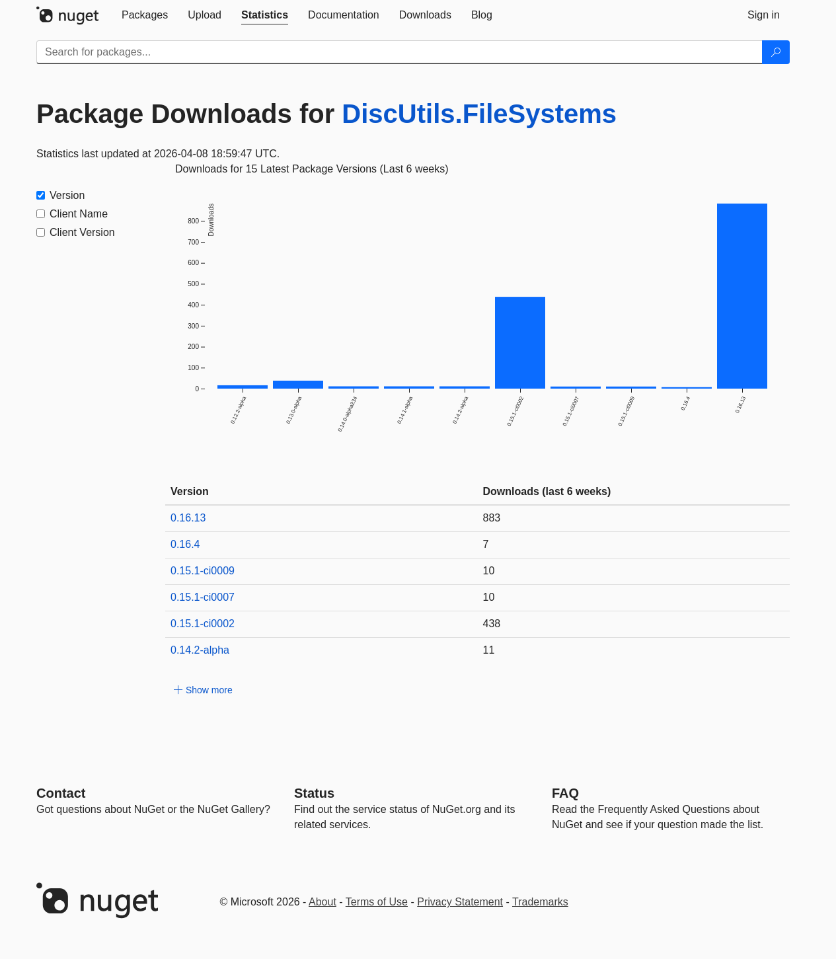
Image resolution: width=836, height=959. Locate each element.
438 (492, 623)
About (322, 901)
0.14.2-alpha (200, 650)
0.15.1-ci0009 (203, 570)
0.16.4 (185, 544)
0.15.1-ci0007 (203, 597)
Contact (60, 793)
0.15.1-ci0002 (203, 623)
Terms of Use (377, 901)
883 (492, 517)
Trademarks (540, 901)
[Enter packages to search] (399, 52)
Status (314, 793)
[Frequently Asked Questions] (565, 793)
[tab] (145, 15)
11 (489, 650)
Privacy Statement (460, 901)
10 (489, 570)
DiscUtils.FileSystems (479, 113)
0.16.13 (188, 517)
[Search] (776, 52)
